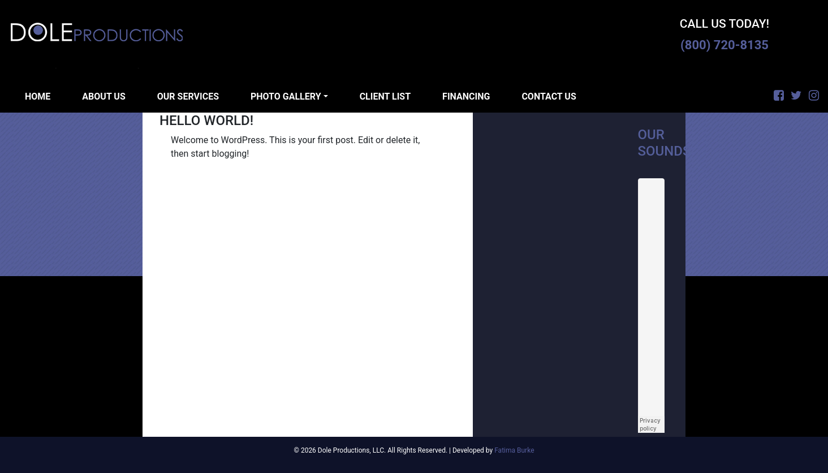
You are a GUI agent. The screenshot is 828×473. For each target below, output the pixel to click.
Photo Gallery (286, 96)
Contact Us (548, 96)
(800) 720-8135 (724, 45)
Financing (466, 96)
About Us (103, 96)
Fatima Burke (514, 450)
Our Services (188, 96)
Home (37, 96)
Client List (385, 96)
